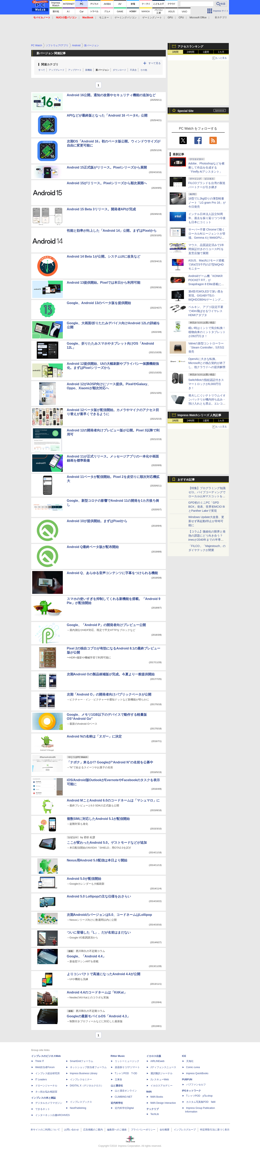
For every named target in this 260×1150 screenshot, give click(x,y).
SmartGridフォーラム (81, 1061)
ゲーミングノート (152, 17)
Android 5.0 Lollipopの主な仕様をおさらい (99, 896)
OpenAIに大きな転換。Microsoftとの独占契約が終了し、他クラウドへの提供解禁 (207, 363)
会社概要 (164, 1129)
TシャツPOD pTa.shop (199, 1095)
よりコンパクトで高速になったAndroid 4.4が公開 (103, 974)
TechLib (154, 1114)
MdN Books (156, 1096)
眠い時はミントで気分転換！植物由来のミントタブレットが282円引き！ (207, 332)
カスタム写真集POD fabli (201, 1101)
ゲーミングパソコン (126, 17)
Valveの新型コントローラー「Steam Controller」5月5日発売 (206, 347)
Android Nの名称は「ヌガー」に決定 (94, 736)
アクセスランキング (190, 46)
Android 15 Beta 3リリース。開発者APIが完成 (101, 209)
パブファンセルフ (196, 1084)
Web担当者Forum (45, 1067)
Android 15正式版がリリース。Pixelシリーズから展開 (107, 167)
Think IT (39, 1061)
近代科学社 (117, 1102)
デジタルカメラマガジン (48, 1102)
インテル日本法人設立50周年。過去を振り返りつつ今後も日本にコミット (207, 218)
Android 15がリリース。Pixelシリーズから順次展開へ (107, 183)
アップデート (75, 70)
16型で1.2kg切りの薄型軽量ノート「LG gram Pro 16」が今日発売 (207, 202)
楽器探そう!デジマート (127, 1067)
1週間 (206, 52)
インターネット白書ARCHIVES (52, 1115)
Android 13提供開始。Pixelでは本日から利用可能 (104, 282)
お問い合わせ (71, 1129)
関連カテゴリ (49, 64)
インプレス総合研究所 (47, 1073)
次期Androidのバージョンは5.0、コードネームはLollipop (109, 914)
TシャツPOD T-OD (126, 1073)
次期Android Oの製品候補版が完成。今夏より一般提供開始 (111, 674)
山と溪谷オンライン (126, 1090)
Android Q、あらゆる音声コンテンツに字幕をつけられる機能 (112, 573)
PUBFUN (187, 1079)
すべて (41, 70)
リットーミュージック (127, 1061)
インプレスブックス (81, 1101)
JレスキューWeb (159, 1079)
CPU (181, 17)
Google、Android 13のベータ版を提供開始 (99, 303)
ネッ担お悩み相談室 (46, 1091)
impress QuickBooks (197, 1073)
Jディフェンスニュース (163, 1067)
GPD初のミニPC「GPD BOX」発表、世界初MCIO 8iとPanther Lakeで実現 (206, 506)
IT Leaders (41, 1079)
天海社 (190, 1061)
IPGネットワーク (191, 1090)
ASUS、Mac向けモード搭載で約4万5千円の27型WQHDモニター (206, 264)
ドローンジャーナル (46, 1085)
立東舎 (118, 1079)
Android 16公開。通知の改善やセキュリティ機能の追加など (111, 95)
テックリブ (152, 1109)
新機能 (88, 70)
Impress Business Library (83, 1073)
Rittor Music (118, 1056)
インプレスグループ (185, 1129)
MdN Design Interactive (163, 1102)
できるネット (42, 1109)
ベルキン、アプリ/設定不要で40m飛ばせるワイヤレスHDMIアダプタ (205, 311)
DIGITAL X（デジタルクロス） (87, 1085)
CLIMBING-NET (123, 1096)
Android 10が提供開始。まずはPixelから (97, 521)
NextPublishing (78, 1108)
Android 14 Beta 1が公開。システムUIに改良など (103, 256)
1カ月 (221, 52)
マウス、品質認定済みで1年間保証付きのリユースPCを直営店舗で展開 (206, 249)
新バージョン (102, 70)
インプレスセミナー (81, 1079)
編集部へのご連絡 (117, 1129)
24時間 (190, 52)
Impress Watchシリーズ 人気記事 (199, 415)
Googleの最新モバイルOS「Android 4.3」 (98, 1016)
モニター (104, 17)
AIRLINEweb (157, 1061)
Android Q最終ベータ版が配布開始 (93, 547)
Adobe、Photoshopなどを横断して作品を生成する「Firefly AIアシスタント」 (206, 167)
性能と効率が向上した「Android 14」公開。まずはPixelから (112, 230)
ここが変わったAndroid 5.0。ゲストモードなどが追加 (107, 842)
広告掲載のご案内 (93, 1129)
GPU (170, 17)
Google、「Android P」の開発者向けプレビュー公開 (106, 625)
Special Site (186, 110)
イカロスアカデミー (161, 1085)
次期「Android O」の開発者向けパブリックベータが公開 (109, 694)
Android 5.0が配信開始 (84, 878)
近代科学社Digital (124, 1108)
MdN (149, 1091)
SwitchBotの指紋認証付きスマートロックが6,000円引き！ (206, 384)
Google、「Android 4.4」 (86, 956)
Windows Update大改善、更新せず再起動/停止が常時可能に (206, 521)
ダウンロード (119, 70)
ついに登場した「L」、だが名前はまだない (99, 932)
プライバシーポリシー (143, 1129)
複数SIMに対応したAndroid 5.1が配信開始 (98, 818)
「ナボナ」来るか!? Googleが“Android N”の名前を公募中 (110, 762)
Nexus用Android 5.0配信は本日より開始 (97, 860)
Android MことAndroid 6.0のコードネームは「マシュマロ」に (113, 800)
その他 (143, 70)
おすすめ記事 (186, 479)
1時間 (175, 52)
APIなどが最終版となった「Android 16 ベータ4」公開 (107, 115)
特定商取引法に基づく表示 (214, 1129)
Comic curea (193, 1067)
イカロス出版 (153, 1056)
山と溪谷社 (117, 1085)
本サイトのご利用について (45, 1129)
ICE (184, 1056)
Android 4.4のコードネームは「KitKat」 (97, 992)
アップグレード (56, 70)
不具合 (133, 70)
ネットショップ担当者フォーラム (88, 1067)
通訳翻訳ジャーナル (161, 1073)
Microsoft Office (198, 17)
